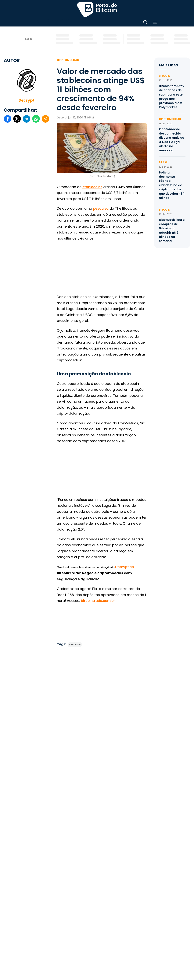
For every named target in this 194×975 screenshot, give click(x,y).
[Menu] (154, 23)
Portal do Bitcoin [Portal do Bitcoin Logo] (97, 9)
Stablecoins (75, 644)
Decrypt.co (124, 566)
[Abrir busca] (145, 23)
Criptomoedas (68, 60)
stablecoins (92, 186)
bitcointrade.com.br (98, 600)
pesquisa (101, 208)
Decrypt (26, 100)
